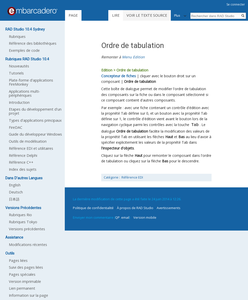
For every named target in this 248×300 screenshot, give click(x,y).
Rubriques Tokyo (23, 221)
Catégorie (111, 177)
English (14, 185)
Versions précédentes (27, 229)
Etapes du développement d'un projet (35, 111)
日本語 (14, 199)
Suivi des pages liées (26, 267)
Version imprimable (25, 281)
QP (117, 217)
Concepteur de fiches (118, 75)
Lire (115, 15)
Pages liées (18, 260)
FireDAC (15, 127)
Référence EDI (132, 177)
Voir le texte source (147, 15)
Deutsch (16, 192)
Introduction (19, 102)
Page (73, 15)
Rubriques (17, 36)
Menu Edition (133, 57)
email (125, 217)
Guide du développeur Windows (35, 134)
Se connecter (235, 4)
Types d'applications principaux (35, 120)
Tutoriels (16, 73)
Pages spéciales (22, 274)
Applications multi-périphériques (24, 93)
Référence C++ (21, 162)
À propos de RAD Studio (135, 208)
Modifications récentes (28, 244)
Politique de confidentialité (93, 208)
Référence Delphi (23, 155)
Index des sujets (22, 169)
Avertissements (168, 208)
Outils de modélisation (28, 141)
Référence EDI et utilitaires (31, 148)
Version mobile (144, 217)
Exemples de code (24, 50)
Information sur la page (28, 295)
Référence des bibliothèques (32, 43)
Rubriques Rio (20, 214)
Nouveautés (19, 66)
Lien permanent (22, 288)
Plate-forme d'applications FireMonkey (31, 82)
